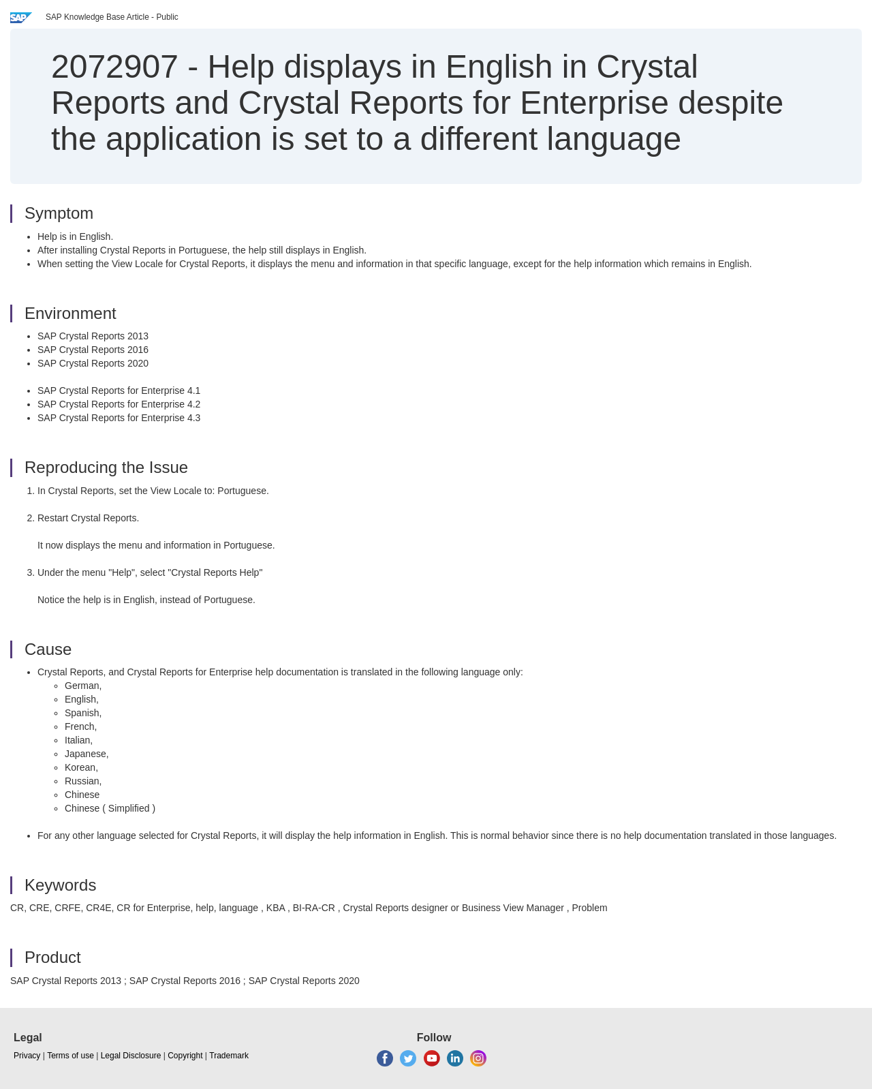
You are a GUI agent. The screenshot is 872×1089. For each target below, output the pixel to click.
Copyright (185, 1055)
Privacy (27, 1055)
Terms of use (70, 1055)
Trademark (229, 1055)
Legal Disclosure (131, 1055)
